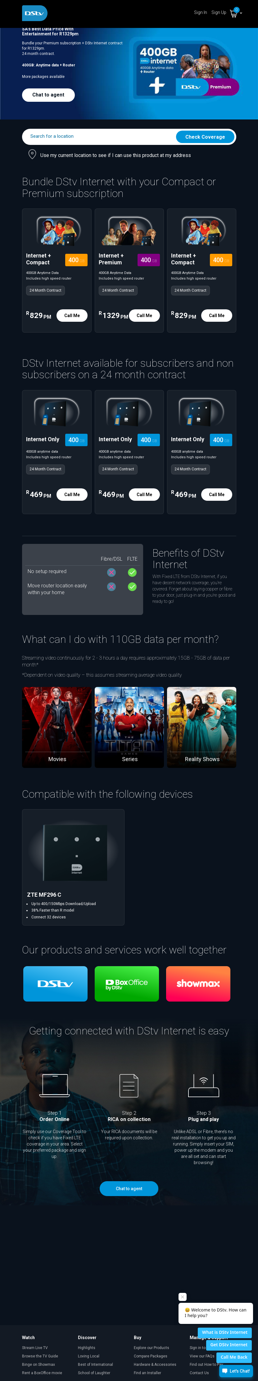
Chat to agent (48, 95)
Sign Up (218, 12)
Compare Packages (150, 1356)
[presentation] (18, 723)
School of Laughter (94, 1373)
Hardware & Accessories (155, 1364)
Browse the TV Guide (40, 1356)
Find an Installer (147, 1373)
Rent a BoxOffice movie (42, 1373)
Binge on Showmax (38, 1364)
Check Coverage (205, 137)
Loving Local (88, 1356)
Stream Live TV (35, 1348)
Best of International (95, 1364)
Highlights (86, 1348)
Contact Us (199, 1373)
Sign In (200, 12)
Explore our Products (151, 1348)
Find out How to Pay (206, 1364)
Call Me (72, 315)
